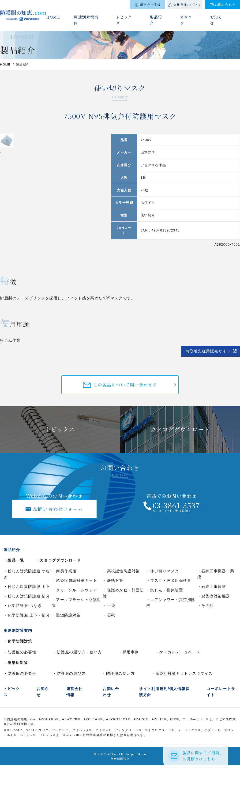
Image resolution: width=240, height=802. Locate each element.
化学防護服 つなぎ (25, 642)
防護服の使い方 (120, 710)
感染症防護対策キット (76, 617)
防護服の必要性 (22, 688)
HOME (53, 17)
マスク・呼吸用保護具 (170, 617)
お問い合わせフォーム (58, 545)
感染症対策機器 (215, 633)
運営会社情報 (150, 4)
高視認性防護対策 (123, 608)
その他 (207, 642)
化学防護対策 (18, 678)
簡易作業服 (66, 608)
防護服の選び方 (71, 710)
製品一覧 (14, 597)
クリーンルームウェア (76, 627)
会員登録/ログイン (187, 4)
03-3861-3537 (176, 541)
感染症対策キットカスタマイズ (184, 710)
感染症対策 (16, 699)
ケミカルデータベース (179, 688)
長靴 (111, 652)
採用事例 (131, 688)
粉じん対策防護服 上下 (29, 623)
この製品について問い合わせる (125, 421)
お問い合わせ (225, 4)
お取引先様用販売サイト (208, 388)
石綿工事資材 (213, 623)
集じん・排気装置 (166, 627)
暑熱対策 (115, 617)
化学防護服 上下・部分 (29, 652)
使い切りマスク (164, 608)
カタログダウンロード (58, 597)
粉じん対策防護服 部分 (29, 633)
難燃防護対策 (68, 652)
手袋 (111, 642)
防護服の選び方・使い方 (79, 688)
